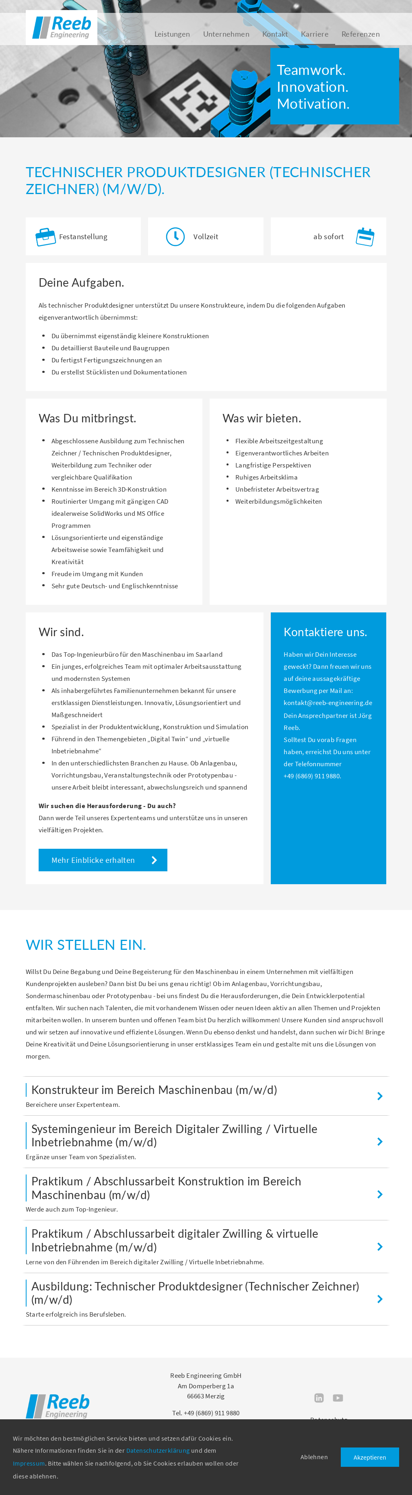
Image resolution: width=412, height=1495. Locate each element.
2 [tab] (212, 129)
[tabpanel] (206, 68)
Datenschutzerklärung (158, 1450)
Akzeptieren (370, 1457)
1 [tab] (200, 129)
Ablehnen (314, 1457)
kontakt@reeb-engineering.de (328, 702)
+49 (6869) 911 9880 (312, 775)
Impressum (29, 1463)
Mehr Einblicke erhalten (93, 860)
